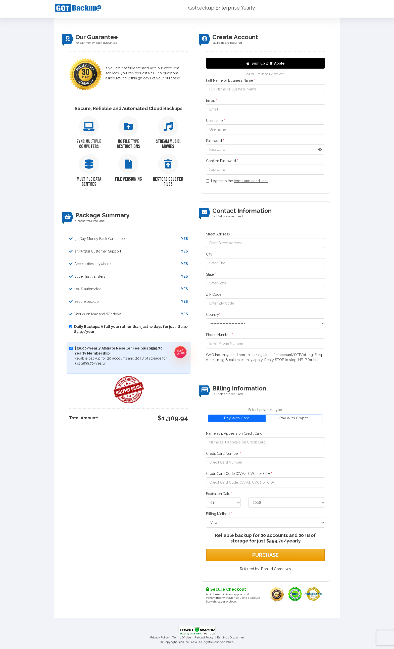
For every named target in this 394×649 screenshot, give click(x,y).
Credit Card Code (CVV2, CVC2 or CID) (239, 474)
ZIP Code (215, 294)
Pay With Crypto (293, 418)
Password (215, 141)
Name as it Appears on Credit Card (235, 433)
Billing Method (219, 514)
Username (215, 121)
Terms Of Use (181, 637)
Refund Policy (204, 637)
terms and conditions (251, 181)
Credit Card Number (223, 454)
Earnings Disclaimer (230, 637)
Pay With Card (237, 418)
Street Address (219, 234)
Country (213, 315)
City (210, 254)
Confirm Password (222, 161)
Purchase (265, 555)
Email (211, 100)
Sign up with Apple (266, 63)
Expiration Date (219, 494)
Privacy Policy (159, 637)
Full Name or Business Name (230, 80)
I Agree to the (237, 181)
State (211, 274)
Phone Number (219, 335)
